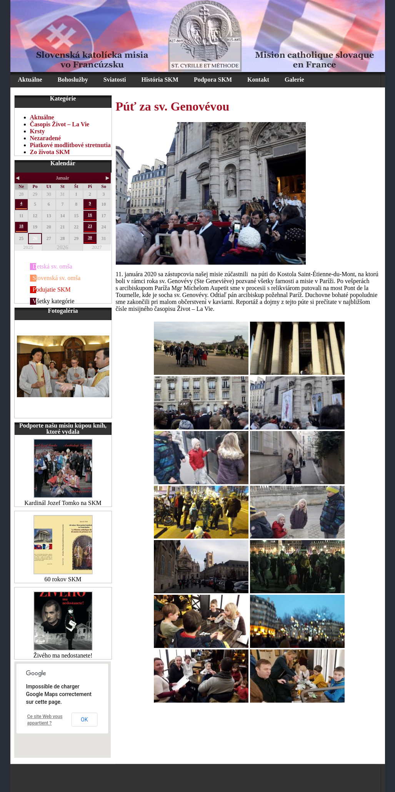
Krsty (37, 131)
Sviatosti (114, 79)
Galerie (294, 79)
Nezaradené (45, 138)
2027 (97, 247)
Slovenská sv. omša (57, 278)
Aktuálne (30, 79)
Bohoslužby (73, 79)
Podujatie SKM (52, 289)
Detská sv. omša (52, 266)
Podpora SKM (213, 79)
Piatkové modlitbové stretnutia (70, 145)
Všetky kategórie (54, 301)
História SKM (159, 79)
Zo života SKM (50, 152)
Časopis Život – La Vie (60, 124)
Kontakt (258, 79)
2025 (28, 247)
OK (84, 719)
